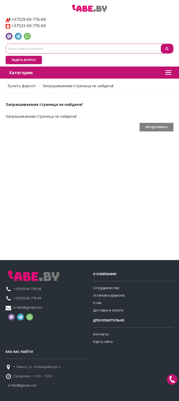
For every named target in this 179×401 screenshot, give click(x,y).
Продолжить (156, 127)
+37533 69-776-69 (26, 26)
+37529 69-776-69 (26, 19)
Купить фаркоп (22, 85)
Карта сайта (103, 342)
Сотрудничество (106, 288)
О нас (97, 303)
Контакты (101, 334)
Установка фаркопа (108, 295)
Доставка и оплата (108, 310)
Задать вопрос (23, 60)
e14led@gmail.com (28, 307)
